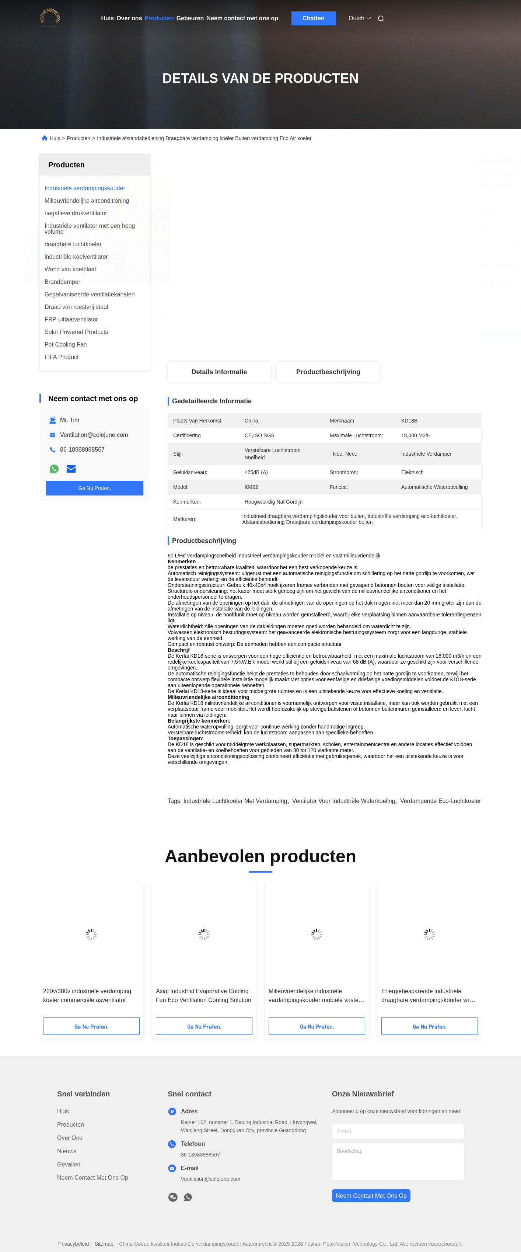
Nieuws (66, 1151)
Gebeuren (190, 18)
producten (70, 1124)
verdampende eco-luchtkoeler (440, 801)
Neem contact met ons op (242, 18)
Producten (159, 18)
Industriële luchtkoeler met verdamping (235, 801)
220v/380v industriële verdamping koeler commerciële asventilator (87, 995)
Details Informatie (219, 372)
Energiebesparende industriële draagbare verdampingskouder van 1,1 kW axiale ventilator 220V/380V (427, 996)
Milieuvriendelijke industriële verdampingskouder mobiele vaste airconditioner (314, 996)
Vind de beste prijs (370, 338)
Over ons (129, 18)
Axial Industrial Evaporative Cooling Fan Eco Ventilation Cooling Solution (203, 995)
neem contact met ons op (371, 1196)
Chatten (314, 18)
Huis (107, 18)
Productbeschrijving (328, 372)
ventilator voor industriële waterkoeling (343, 801)
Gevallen (68, 1164)
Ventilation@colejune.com (94, 435)
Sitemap (104, 1244)
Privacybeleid (73, 1244)
